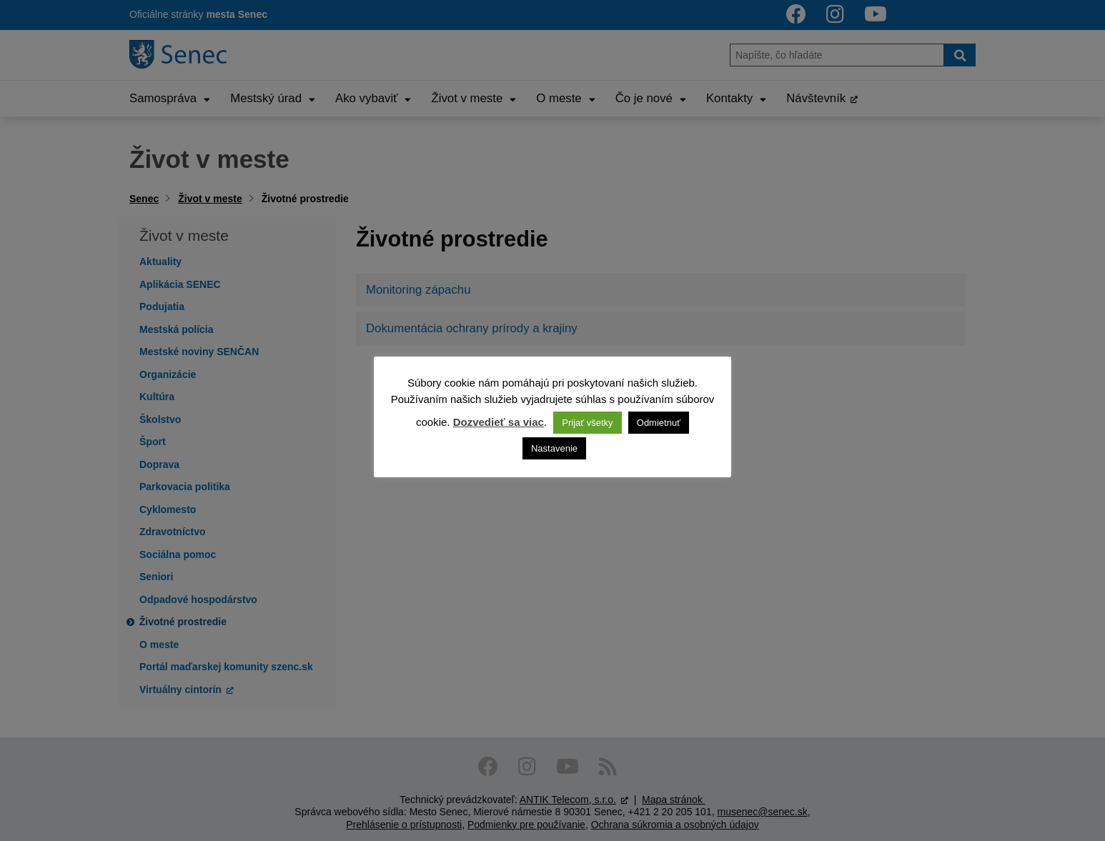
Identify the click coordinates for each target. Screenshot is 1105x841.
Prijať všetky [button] (587, 422)
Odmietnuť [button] (658, 422)
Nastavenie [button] (554, 448)
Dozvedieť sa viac (498, 422)
